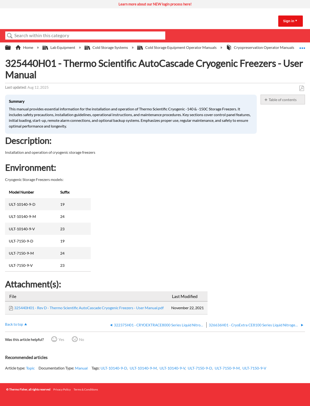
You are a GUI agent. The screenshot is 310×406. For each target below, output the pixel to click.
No (81, 339)
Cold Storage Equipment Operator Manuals (177, 47)
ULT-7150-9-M (227, 368)
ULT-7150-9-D (200, 368)
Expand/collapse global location (302, 46)
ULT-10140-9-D (114, 368)
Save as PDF (301, 88)
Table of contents (283, 99)
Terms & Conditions (86, 389)
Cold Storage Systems (107, 47)
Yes (61, 339)
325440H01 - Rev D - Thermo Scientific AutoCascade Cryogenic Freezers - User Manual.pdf (89, 307)
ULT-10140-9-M (143, 368)
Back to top (14, 324)
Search (10, 36)
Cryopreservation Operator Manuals (260, 47)
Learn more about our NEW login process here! (155, 4)
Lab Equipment (59, 47)
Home (24, 47)
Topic (30, 368)
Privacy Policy (62, 389)
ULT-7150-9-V (254, 368)
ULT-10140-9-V (172, 368)
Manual (81, 368)
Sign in (288, 21)
